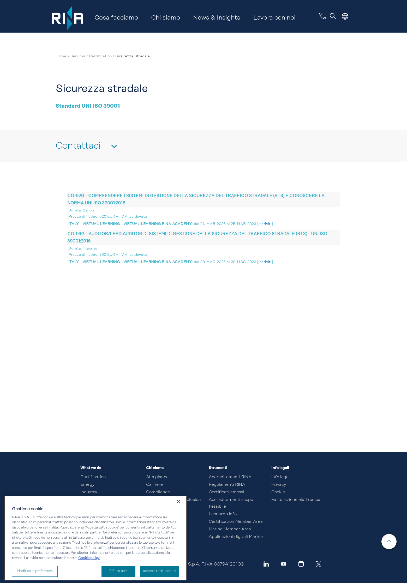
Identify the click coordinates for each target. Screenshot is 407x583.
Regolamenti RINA (227, 485)
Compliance (158, 492)
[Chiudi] (178, 501)
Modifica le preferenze (35, 571)
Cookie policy (89, 558)
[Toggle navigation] (333, 16)
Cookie (278, 492)
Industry (88, 492)
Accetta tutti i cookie (159, 571)
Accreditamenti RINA (230, 477)
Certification (93, 477)
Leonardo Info (223, 514)
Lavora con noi (274, 18)
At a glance (157, 477)
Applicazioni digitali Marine (236, 537)
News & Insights (216, 18)
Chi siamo (165, 18)
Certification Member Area (236, 522)
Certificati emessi (226, 492)
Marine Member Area (230, 529)
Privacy (278, 485)
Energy (87, 485)
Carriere (154, 485)
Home (61, 56)
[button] (345, 16)
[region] (95, 538)
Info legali (281, 477)
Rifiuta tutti (118, 571)
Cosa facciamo (116, 18)
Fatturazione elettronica (295, 500)
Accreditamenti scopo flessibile (231, 503)
